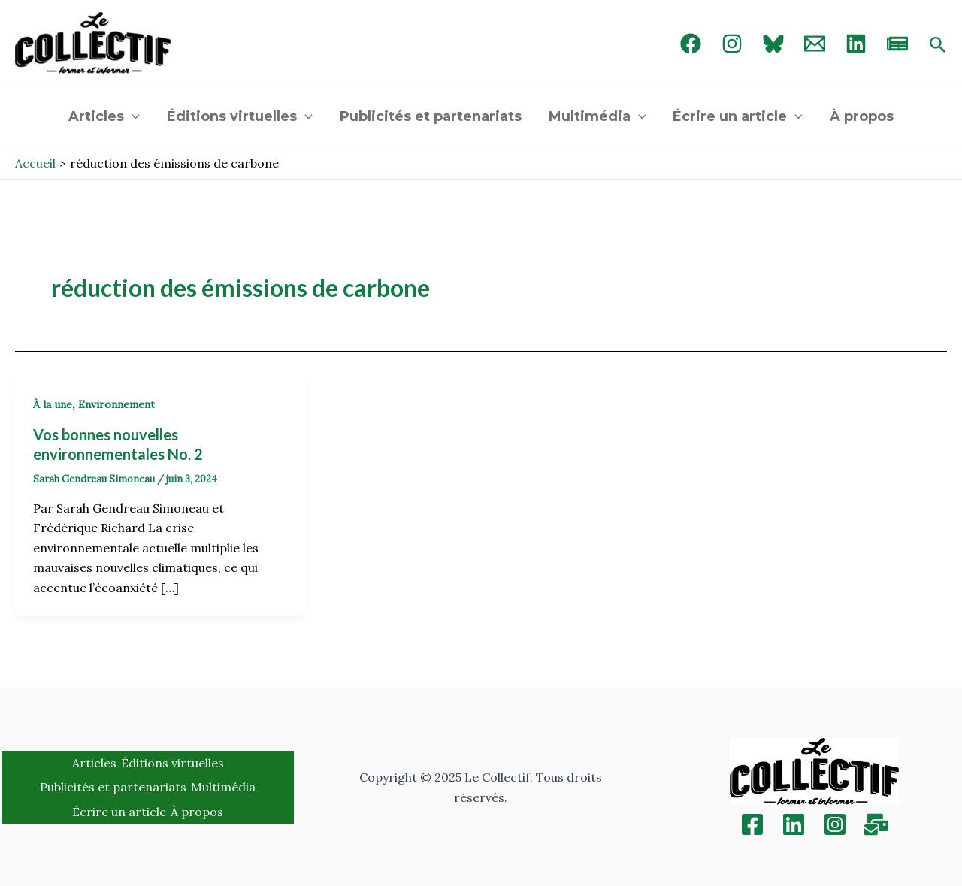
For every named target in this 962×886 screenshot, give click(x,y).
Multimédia (597, 116)
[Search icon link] (938, 46)
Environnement (116, 404)
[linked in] (856, 43)
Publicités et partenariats (431, 116)
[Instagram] (732, 43)
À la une (52, 404)
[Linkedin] (794, 824)
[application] (132, 116)
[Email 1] (814, 43)
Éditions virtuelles (240, 116)
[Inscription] (876, 824)
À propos (862, 116)
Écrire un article (738, 116)
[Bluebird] (773, 43)
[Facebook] (690, 43)
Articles (104, 116)
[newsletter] (897, 43)
